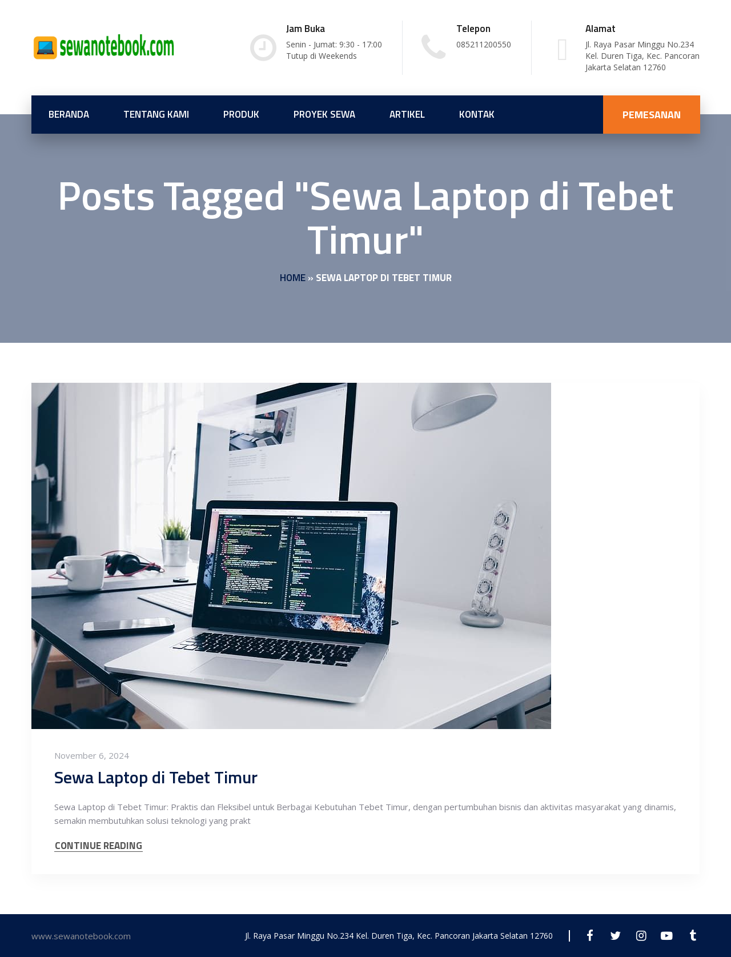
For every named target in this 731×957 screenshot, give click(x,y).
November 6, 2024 (91, 755)
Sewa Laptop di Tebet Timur (156, 777)
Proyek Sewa (324, 114)
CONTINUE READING (98, 846)
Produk (241, 114)
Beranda (69, 114)
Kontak (477, 114)
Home (293, 277)
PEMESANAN (651, 114)
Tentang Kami (156, 114)
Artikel (407, 114)
